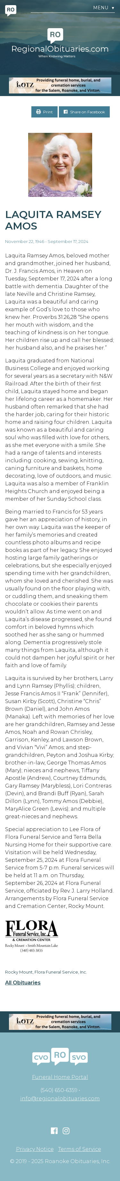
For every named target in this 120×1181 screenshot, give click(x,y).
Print (44, 111)
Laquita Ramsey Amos (53, 220)
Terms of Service (79, 1149)
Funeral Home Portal (60, 1077)
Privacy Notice (35, 1149)
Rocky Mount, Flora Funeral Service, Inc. (46, 972)
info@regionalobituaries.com (60, 1099)
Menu (104, 8)
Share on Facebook (84, 111)
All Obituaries (23, 983)
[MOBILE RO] (60, 85)
